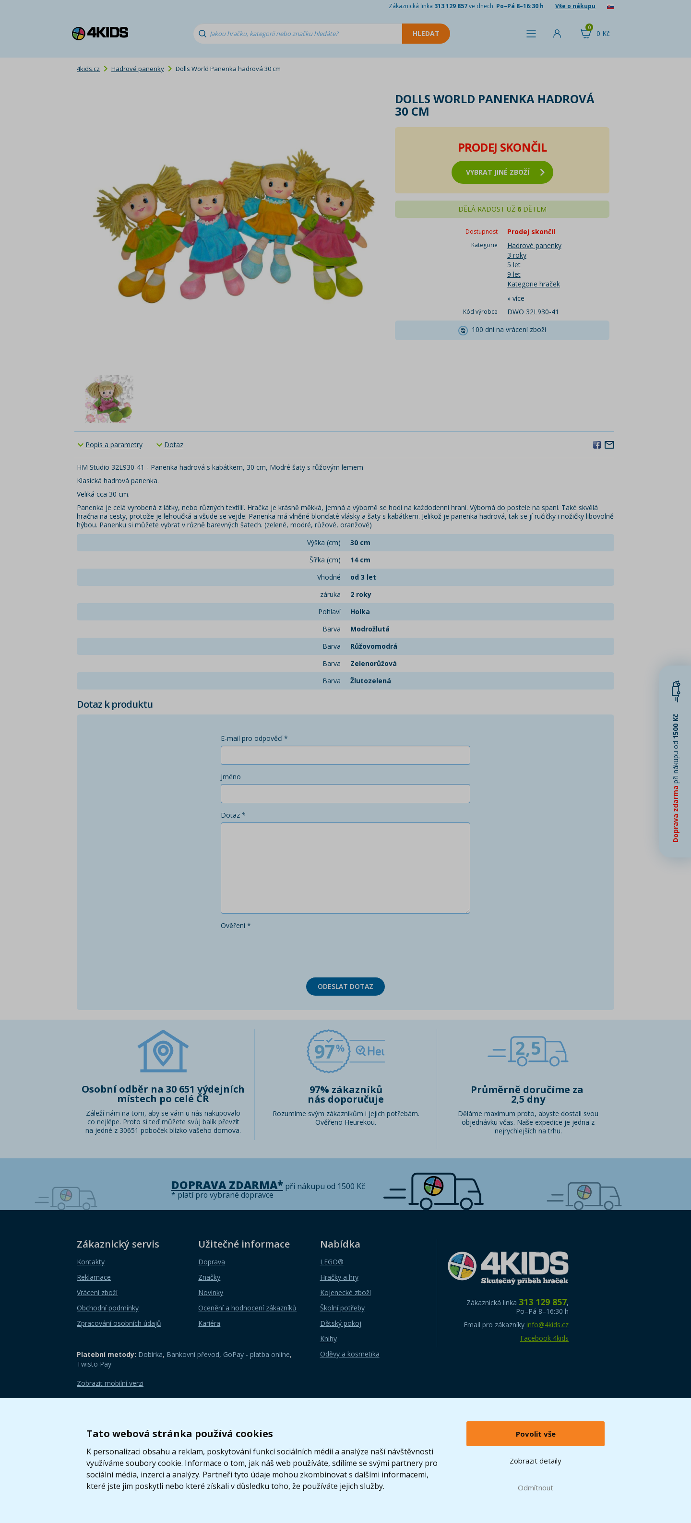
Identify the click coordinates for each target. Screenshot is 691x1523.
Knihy (328, 1338)
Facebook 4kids (544, 1338)
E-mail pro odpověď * (254, 738)
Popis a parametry (114, 444)
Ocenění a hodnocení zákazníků (247, 1307)
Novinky (210, 1292)
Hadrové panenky (137, 68)
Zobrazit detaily (535, 1460)
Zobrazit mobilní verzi (110, 1383)
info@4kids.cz (547, 1324)
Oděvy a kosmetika (350, 1353)
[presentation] (294, 951)
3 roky (516, 255)
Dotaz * (233, 815)
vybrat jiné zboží (505, 172)
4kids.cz (88, 68)
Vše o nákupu (575, 6)
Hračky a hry (339, 1277)
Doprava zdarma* (227, 1185)
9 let (514, 274)
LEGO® (332, 1261)
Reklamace (94, 1277)
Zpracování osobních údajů (119, 1323)
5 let (514, 264)
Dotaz (173, 444)
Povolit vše (536, 1434)
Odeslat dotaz (345, 986)
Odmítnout (535, 1487)
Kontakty (91, 1261)
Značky (209, 1277)
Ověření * (236, 925)
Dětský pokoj (340, 1323)
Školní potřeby (342, 1307)
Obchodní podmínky (108, 1307)
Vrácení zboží (97, 1292)
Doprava (211, 1261)
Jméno (231, 776)
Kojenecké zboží (345, 1292)
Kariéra (209, 1323)
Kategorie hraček (533, 283)
